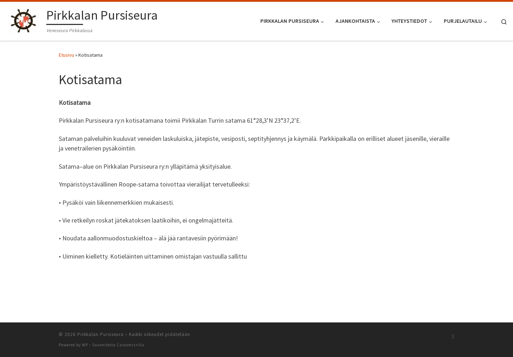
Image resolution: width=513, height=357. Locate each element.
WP (85, 344)
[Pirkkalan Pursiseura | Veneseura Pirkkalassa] (24, 20)
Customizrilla (130, 344)
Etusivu (66, 55)
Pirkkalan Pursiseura (100, 334)
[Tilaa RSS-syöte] (453, 336)
